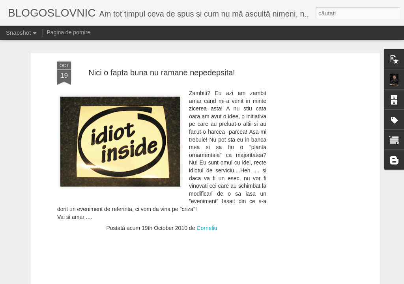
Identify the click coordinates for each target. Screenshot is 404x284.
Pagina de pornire (68, 32)
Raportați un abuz (272, 279)
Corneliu (206, 182)
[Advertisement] (309, 140)
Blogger (245, 279)
